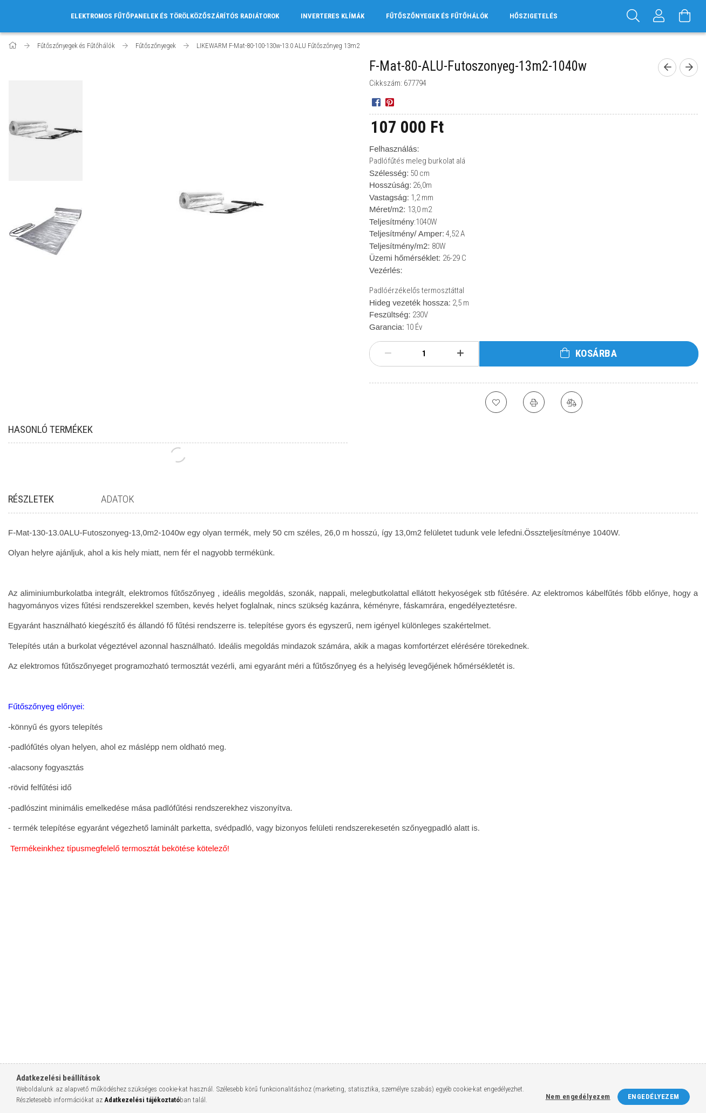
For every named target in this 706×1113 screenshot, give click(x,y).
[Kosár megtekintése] (685, 16)
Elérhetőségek (383, 1011)
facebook (541, 998)
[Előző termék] (667, 67)
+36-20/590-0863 (566, 963)
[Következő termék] (689, 67)
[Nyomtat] (534, 402)
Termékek (24, 963)
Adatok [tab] (117, 499)
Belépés (196, 948)
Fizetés (370, 979)
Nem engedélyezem (578, 1096)
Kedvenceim (203, 1011)
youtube (631, 998)
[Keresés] (633, 16)
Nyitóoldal (26, 948)
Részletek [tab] (31, 499)
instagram (562, 998)
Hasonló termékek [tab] (50, 429)
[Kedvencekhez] (496, 402)
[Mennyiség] (424, 353)
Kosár (193, 995)
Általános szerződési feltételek (411, 948)
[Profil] (659, 16)
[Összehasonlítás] (571, 402)
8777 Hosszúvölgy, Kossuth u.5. (593, 948)
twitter (589, 1001)
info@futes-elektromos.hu (588, 979)
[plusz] (460, 353)
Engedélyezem (654, 1096)
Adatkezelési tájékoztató (400, 963)
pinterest (610, 998)
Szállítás (373, 995)
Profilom (198, 979)
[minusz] (388, 353)
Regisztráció (205, 963)
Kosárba (596, 353)
